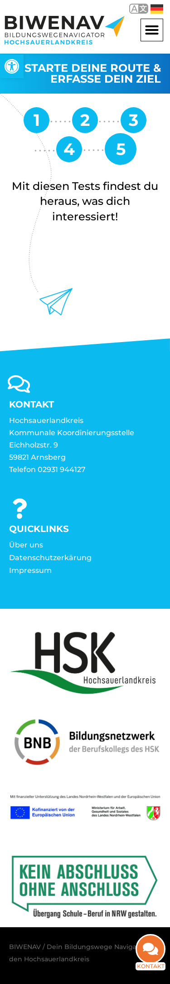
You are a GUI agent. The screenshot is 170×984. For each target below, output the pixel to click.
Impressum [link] (30, 570)
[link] (12, 66)
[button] (152, 30)
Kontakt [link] (151, 965)
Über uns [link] (26, 545)
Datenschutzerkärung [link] (50, 557)
